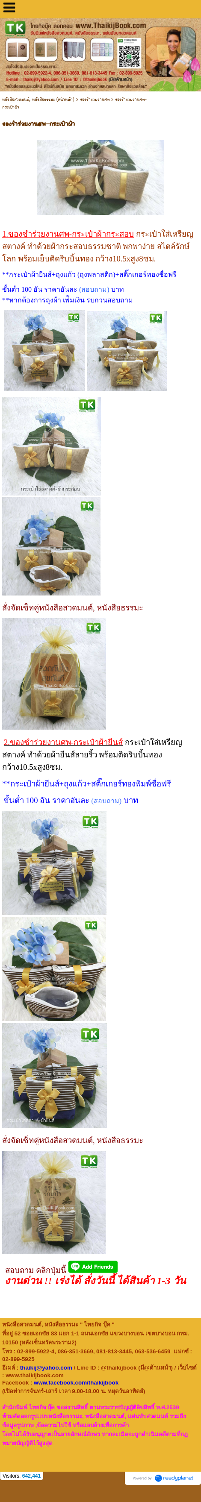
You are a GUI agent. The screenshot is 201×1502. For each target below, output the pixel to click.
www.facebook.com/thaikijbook (76, 1382)
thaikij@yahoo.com (46, 1367)
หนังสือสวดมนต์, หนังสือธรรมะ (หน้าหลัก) (38, 99)
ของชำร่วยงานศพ (94, 99)
